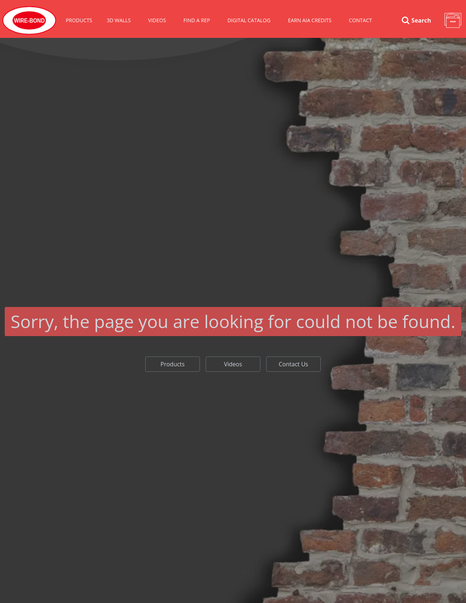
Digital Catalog (249, 20)
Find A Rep (196, 20)
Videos (233, 364)
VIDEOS (157, 20)
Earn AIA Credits (309, 20)
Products (79, 20)
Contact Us (293, 364)
